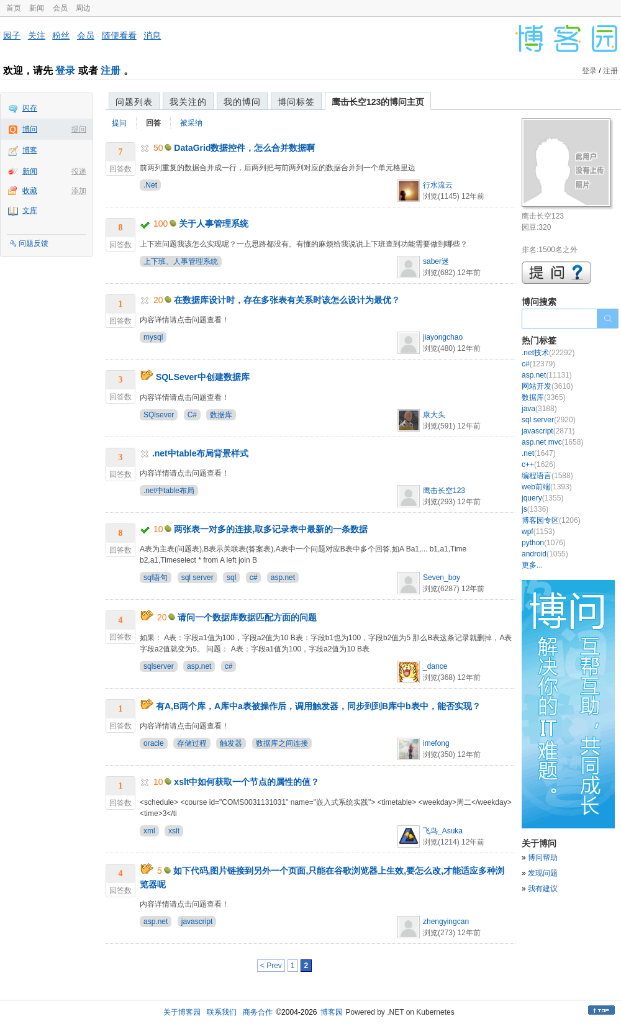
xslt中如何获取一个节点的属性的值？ (246, 782)
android (545, 554)
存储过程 (192, 743)
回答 (153, 123)
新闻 (36, 8)
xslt (173, 831)
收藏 (29, 190)
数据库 (221, 414)
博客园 (331, 1012)
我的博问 (242, 102)
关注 (36, 35)
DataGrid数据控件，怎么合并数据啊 (244, 148)
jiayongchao (443, 337)
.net (539, 453)
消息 (152, 35)
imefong (436, 743)
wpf (538, 531)
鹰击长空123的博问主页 (378, 102)
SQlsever (158, 414)
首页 (13, 8)
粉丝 (61, 35)
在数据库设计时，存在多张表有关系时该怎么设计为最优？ (287, 300)
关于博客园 (182, 1012)
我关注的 (188, 102)
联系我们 (222, 1012)
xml (149, 831)
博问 (29, 129)
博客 (29, 150)
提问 (78, 129)
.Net (150, 185)
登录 (65, 70)
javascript (197, 921)
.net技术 (548, 352)
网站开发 (547, 386)
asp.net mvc (552, 442)
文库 (29, 210)
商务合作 (258, 1012)
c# (254, 577)
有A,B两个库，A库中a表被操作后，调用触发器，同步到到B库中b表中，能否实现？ (318, 706)
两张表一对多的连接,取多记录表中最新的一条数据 (271, 529)
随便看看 (119, 35)
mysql (153, 337)
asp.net (283, 577)
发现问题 (543, 873)
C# (192, 414)
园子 (11, 35)
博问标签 (296, 102)
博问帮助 (543, 857)
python (544, 542)
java (539, 408)
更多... (532, 565)
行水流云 (438, 185)
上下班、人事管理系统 (180, 261)
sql (231, 577)
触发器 (231, 743)
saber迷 (436, 261)
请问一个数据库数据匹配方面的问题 (247, 617)
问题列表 (134, 102)
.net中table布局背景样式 (200, 453)
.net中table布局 (168, 490)
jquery (542, 498)
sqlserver (158, 666)
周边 (83, 8)
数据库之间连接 (282, 743)
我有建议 (543, 888)
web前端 (547, 487)
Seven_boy (441, 577)
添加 (78, 190)
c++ (539, 464)
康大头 (434, 414)
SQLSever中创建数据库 (203, 377)
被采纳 (191, 123)
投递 (78, 171)
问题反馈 (33, 243)
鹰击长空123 (444, 490)
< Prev (271, 965)
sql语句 (155, 577)
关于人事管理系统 (213, 224)
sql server (197, 577)
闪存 (29, 108)
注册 (110, 70)
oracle (153, 743)
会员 (60, 8)
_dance (435, 666)
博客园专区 (551, 520)
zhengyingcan (446, 921)
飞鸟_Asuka (443, 831)
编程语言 (547, 475)
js (535, 509)
